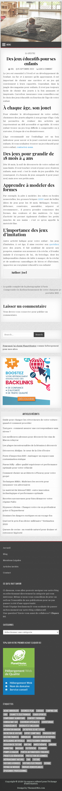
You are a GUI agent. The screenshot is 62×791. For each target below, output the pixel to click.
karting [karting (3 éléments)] (27, 744)
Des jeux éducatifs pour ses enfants (31, 61)
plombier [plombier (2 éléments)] (43, 748)
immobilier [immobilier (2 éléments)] (25, 737)
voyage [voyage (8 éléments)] (47, 763)
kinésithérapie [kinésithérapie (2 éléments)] (40, 744)
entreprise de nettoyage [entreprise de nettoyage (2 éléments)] (33, 729)
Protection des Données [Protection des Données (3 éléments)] (36, 755)
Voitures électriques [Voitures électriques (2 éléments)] (32, 763)
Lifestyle (31, 53)
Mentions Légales (12, 560)
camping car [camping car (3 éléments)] (51, 710)
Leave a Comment (45, 69)
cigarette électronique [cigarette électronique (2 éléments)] (20, 714)
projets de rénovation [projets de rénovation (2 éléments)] (13, 755)
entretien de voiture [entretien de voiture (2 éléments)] (13, 733)
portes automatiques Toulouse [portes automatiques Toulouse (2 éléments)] (35, 752)
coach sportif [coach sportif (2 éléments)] (39, 714)
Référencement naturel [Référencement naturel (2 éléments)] (14, 759)
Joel (12, 69)
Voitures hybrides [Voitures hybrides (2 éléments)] (12, 763)
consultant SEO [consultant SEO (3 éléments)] (11, 721)
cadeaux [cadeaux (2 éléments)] (39, 710)
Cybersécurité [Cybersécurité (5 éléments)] (10, 725)
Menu (8, 44)
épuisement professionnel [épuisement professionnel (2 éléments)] (15, 770)
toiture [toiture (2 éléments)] (36, 759)
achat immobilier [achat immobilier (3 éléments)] (11, 710)
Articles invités (10, 566)
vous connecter (23, 312)
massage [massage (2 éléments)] (19, 748)
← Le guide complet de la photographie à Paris (24, 286)
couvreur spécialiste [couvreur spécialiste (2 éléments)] (29, 721)
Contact (7, 573)
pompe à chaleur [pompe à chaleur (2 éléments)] (11, 752)
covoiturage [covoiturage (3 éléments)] (47, 721)
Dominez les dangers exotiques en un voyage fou (27, 515)
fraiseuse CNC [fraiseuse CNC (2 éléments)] (49, 733)
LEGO (41, 199)
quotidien (54, 244)
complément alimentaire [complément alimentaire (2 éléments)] (14, 718)
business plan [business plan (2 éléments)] (27, 710)
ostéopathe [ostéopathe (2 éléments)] (31, 748)
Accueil (6, 548)
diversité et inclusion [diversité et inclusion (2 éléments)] (29, 725)
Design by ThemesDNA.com (31, 788)
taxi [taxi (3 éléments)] (28, 759)
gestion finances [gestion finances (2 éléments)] (11, 737)
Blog (5, 554)
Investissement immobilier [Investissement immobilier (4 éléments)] (38, 740)
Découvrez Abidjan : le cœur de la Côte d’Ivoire (26, 450)
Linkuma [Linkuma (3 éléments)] (52, 744)
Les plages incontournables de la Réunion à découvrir (30, 445)
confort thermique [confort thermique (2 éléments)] (36, 718)
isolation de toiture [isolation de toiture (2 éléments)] (12, 744)
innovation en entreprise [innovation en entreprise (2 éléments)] (44, 737)
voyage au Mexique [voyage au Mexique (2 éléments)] (11, 767)
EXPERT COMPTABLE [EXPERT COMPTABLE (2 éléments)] (32, 733)
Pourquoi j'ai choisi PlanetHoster (19, 346)
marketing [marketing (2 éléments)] (8, 748)
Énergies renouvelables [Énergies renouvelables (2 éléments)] (32, 767)
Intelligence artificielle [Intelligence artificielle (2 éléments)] (14, 740)
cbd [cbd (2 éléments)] (5, 714)
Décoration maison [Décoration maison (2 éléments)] (12, 729)
